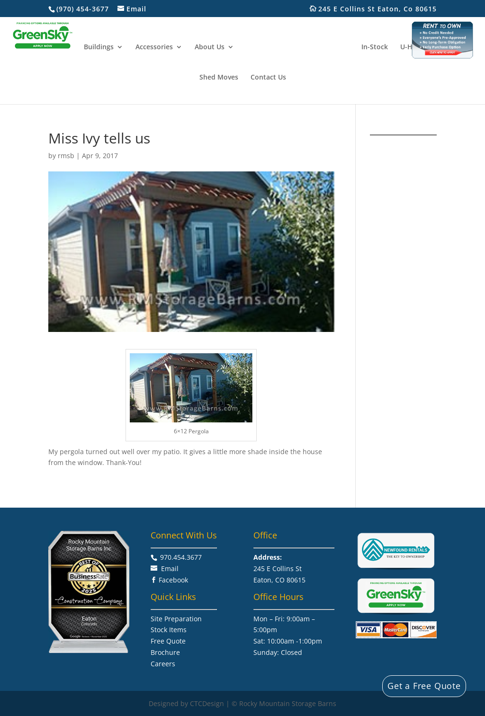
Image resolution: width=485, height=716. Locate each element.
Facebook (173, 579)
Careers (163, 663)
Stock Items (169, 629)
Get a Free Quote (424, 685)
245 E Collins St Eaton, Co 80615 (382, 9)
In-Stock (373, 47)
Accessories (155, 47)
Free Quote (168, 640)
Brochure (165, 652)
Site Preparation (176, 618)
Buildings (100, 47)
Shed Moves (218, 77)
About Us (210, 47)
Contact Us (268, 77)
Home (62, 47)
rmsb (66, 155)
